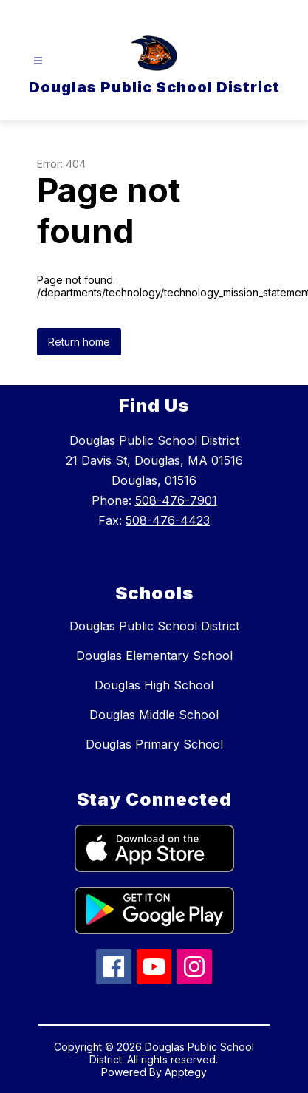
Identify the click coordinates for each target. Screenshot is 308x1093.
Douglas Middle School (154, 714)
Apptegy (186, 1072)
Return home (79, 342)
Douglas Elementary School (154, 655)
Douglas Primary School (154, 744)
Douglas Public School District (154, 626)
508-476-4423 (168, 520)
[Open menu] (38, 60)
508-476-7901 (176, 500)
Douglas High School (154, 685)
